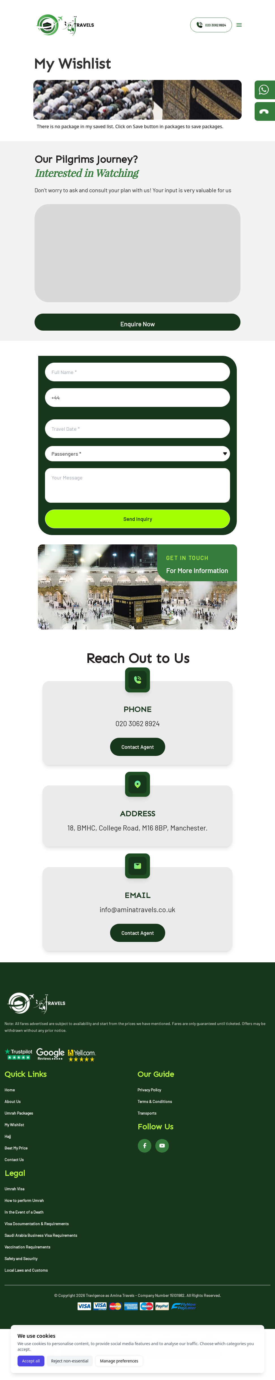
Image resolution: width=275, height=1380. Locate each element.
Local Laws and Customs (26, 1270)
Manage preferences (119, 1361)
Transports (147, 1113)
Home (10, 1089)
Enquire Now (137, 323)
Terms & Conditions (155, 1101)
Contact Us (14, 1159)
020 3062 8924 (211, 25)
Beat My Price (16, 1148)
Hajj (8, 1136)
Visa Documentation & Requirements (37, 1223)
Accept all (31, 1361)
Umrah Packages (19, 1113)
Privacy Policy (149, 1089)
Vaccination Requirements (27, 1246)
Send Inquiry (137, 519)
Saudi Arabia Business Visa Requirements (41, 1235)
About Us (13, 1101)
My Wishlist (14, 1124)
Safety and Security (21, 1258)
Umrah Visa (14, 1188)
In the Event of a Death (24, 1212)
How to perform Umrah (24, 1200)
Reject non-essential (70, 1361)
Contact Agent (137, 747)
